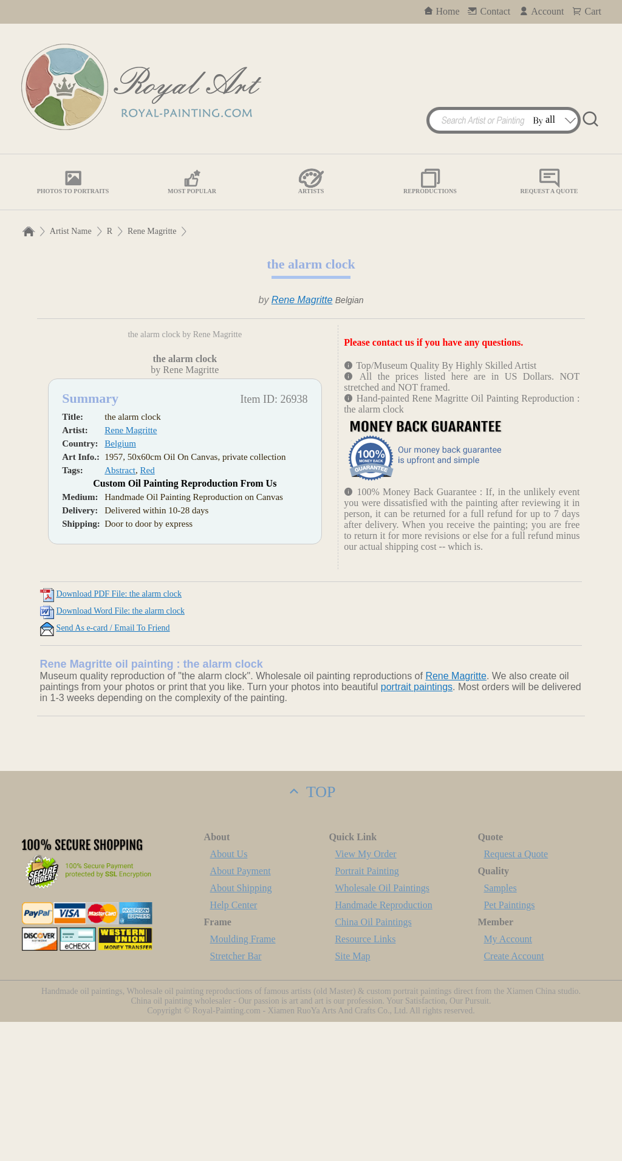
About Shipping (241, 1027)
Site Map (352, 1095)
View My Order (365, 993)
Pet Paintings (509, 1044)
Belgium (120, 596)
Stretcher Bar (236, 1095)
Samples (500, 1027)
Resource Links (365, 1078)
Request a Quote (516, 993)
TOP (310, 931)
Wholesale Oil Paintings (382, 1027)
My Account (508, 1078)
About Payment (240, 1010)
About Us (229, 993)
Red (147, 623)
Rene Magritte (152, 231)
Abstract (119, 623)
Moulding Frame (243, 1078)
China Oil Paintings (373, 1061)
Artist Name (71, 231)
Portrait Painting (366, 1010)
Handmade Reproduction (383, 1044)
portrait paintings (417, 826)
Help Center (234, 1044)
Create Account (514, 1095)
